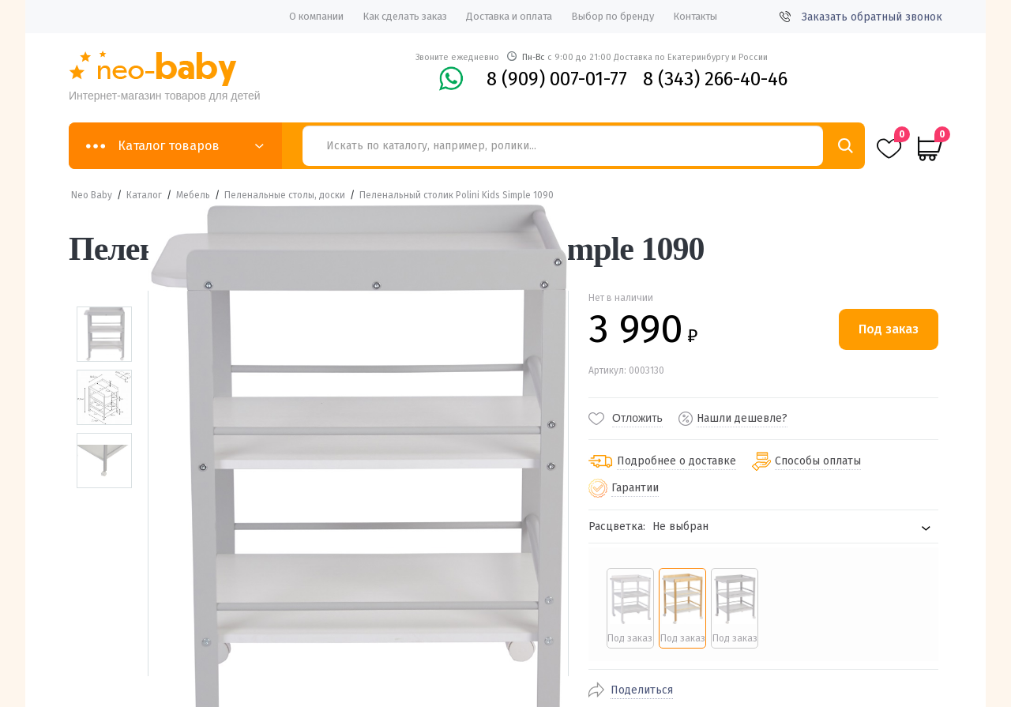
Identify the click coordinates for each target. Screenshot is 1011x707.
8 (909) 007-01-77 (557, 79)
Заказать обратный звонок (861, 17)
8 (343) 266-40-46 (715, 79)
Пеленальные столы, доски (284, 195)
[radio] (630, 608)
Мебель (193, 195)
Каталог (144, 195)
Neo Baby (91, 195)
